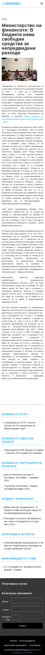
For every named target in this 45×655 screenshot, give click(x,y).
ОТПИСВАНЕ (35, 645)
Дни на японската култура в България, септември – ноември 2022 (21, 477)
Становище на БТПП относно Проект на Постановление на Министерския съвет (20, 425)
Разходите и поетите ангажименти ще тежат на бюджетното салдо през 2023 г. (22, 521)
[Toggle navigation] (42, 3)
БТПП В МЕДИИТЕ (27, 641)
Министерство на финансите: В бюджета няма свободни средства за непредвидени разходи (22, 510)
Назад (4, 19)
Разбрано (29, 652)
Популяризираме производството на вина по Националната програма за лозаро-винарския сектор (23, 545)
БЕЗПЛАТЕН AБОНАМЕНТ (15, 645)
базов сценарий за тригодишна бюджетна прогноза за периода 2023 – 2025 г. (22, 119)
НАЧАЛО (13, 641)
